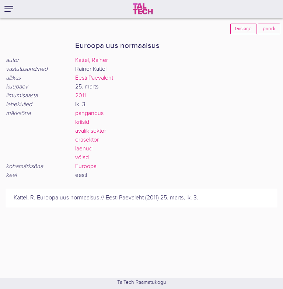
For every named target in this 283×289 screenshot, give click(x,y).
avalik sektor (90, 131)
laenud (83, 148)
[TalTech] (143, 9)
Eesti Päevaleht (94, 77)
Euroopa (86, 166)
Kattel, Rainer (91, 60)
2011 (80, 95)
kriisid (82, 122)
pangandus (89, 113)
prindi (269, 29)
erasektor (87, 139)
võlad (82, 157)
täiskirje (243, 29)
